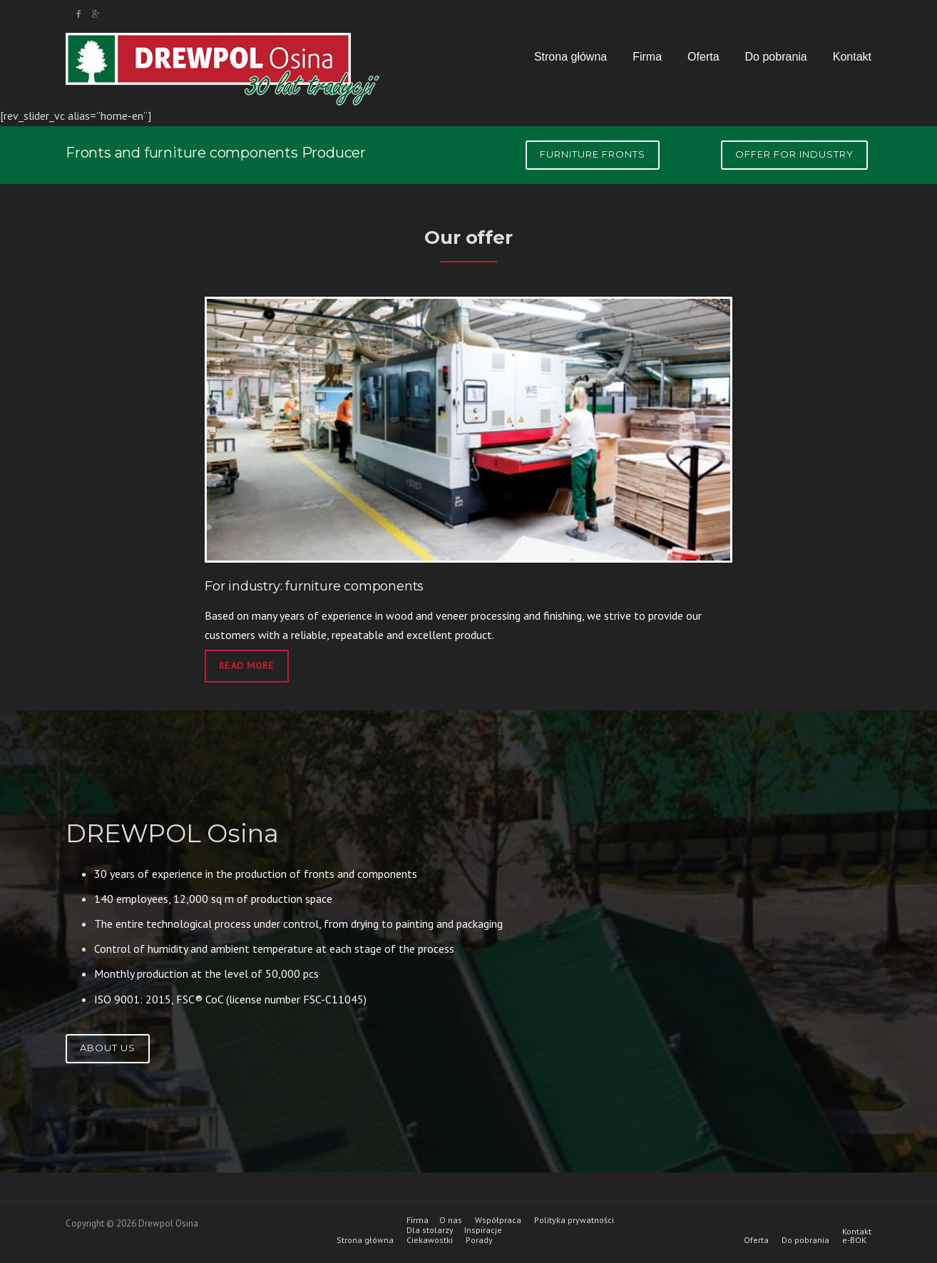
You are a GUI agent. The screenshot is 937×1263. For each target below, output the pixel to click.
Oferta (703, 57)
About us (107, 1047)
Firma (647, 57)
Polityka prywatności (574, 1220)
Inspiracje (483, 1230)
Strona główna (570, 57)
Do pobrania (776, 57)
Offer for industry (794, 154)
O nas (450, 1220)
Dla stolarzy (430, 1230)
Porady (479, 1240)
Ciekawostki (429, 1240)
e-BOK (854, 1240)
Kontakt (852, 57)
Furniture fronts (592, 154)
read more (247, 665)
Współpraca (498, 1220)
